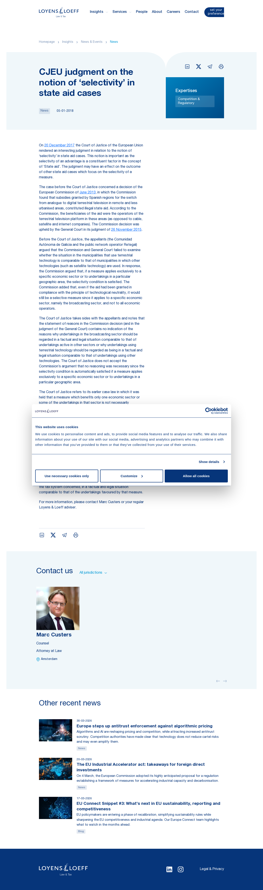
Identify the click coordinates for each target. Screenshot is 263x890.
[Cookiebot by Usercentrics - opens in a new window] (208, 411)
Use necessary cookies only (66, 476)
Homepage (47, 42)
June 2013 (87, 193)
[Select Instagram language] (181, 869)
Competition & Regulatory (189, 101)
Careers (173, 12)
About (157, 12)
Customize (132, 476)
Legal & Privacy (212, 869)
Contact (192, 12)
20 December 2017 (59, 146)
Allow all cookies (196, 476)
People (141, 12)
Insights (67, 42)
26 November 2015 (126, 230)
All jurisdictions (93, 573)
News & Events (91, 42)
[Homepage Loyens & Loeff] (59, 12)
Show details (209, 462)
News (114, 42)
